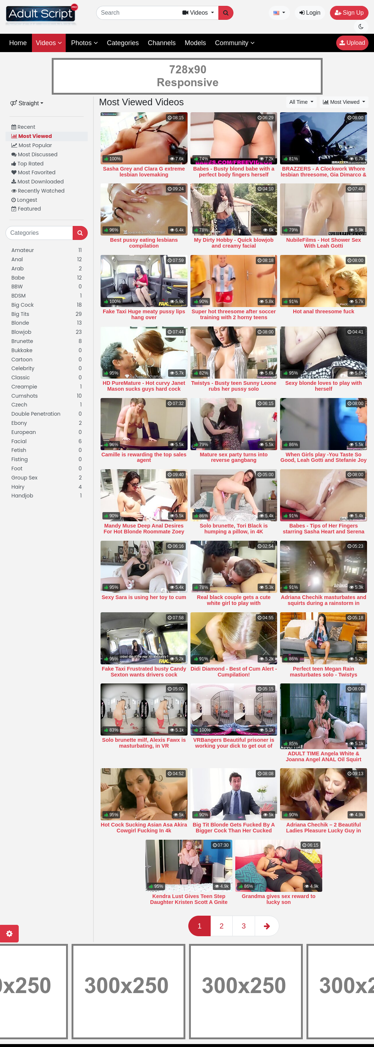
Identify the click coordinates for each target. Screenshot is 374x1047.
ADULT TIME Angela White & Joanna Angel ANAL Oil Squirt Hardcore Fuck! (324, 759)
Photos (84, 43)
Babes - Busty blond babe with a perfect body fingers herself (233, 172)
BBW (46, 287)
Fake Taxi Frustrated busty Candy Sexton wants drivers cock (144, 672)
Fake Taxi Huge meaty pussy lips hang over (144, 314)
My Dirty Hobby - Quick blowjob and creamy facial (234, 243)
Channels (162, 43)
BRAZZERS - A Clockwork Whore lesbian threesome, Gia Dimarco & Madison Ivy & (324, 174)
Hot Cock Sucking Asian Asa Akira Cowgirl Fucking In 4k (144, 827)
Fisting (46, 459)
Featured (26, 208)
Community (235, 43)
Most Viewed (31, 136)
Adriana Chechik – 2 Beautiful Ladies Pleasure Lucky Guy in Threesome (323, 830)
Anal (46, 259)
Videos (49, 43)
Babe (46, 278)
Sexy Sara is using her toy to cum (144, 597)
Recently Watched (38, 190)
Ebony (46, 423)
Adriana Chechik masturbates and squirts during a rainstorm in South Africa (323, 603)
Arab (46, 269)
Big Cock (46, 305)
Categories (123, 43)
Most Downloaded (37, 181)
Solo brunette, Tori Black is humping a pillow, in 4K (234, 529)
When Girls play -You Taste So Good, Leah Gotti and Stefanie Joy (323, 457)
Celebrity (46, 368)
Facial (46, 441)
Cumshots (46, 396)
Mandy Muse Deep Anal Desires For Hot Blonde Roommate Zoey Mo (144, 531)
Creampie (46, 387)
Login (310, 13)
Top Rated (27, 163)
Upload (352, 43)
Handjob (46, 496)
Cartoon (46, 360)
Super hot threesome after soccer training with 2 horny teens (234, 314)
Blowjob (46, 332)
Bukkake (46, 350)
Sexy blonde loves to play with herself (323, 386)
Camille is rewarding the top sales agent (143, 457)
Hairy (46, 487)
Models (195, 43)
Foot (46, 469)
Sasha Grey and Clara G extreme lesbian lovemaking (144, 172)
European (46, 432)
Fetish (46, 450)
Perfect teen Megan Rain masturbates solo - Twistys (323, 672)
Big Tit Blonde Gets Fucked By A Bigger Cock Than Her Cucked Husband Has (234, 830)
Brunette (46, 341)
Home (18, 43)
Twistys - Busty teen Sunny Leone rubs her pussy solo (233, 386)
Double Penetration (46, 414)
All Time (299, 102)
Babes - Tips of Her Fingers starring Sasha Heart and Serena (323, 529)
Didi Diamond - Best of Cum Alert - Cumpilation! (233, 672)
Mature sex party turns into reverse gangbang (234, 457)
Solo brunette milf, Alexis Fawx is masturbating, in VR (144, 743)
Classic (46, 378)
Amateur (46, 250)
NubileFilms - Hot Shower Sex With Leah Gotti (323, 243)
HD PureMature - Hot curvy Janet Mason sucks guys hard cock (144, 386)
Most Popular (31, 145)
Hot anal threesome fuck (323, 311)
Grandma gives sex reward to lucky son (279, 899)
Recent (23, 127)
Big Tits (46, 314)
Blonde (46, 323)
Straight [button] (24, 103)
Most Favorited (33, 172)
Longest (24, 200)
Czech (46, 405)
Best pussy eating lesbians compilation (144, 243)
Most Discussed (34, 154)
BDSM (46, 296)
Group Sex (46, 478)
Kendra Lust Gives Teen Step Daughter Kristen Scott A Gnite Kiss (189, 902)
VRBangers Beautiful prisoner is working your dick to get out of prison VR (234, 746)
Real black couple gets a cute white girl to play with (234, 600)
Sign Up (349, 13)
